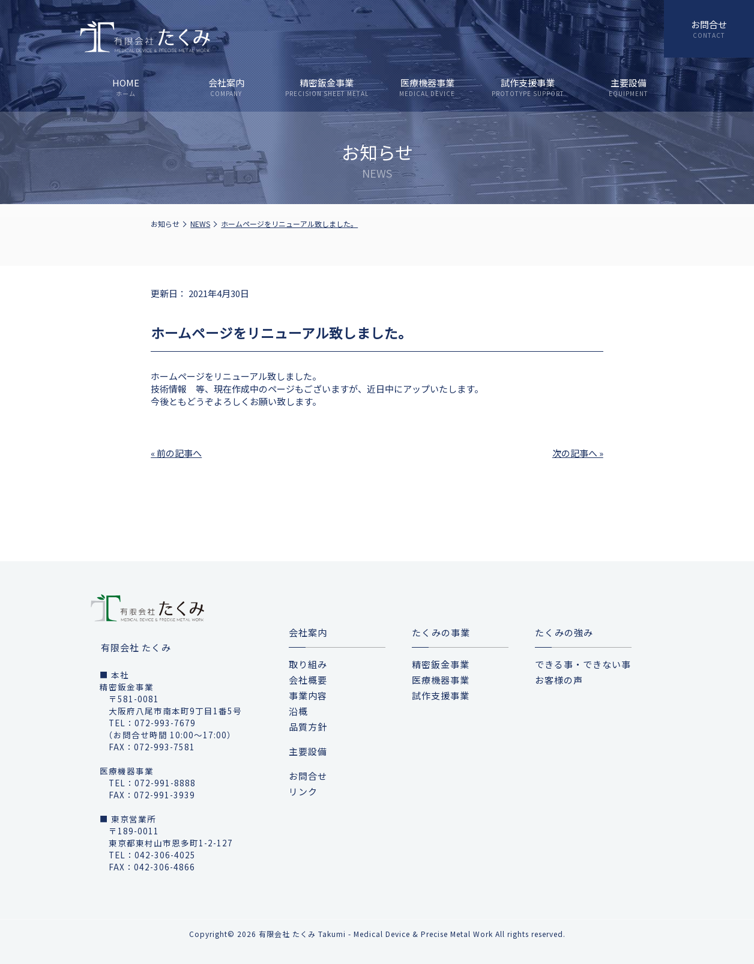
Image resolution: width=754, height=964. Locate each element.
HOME (126, 87)
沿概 (298, 711)
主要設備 (628, 87)
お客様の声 (559, 679)
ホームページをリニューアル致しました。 (289, 223)
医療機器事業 (427, 87)
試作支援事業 (527, 87)
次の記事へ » (577, 453)
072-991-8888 (165, 783)
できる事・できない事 (583, 664)
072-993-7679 (165, 723)
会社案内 (226, 87)
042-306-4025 (165, 855)
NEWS (200, 223)
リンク (303, 791)
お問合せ (709, 24)
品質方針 (308, 726)
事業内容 (308, 695)
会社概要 (308, 679)
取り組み (308, 664)
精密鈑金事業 (327, 87)
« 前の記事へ (176, 453)
